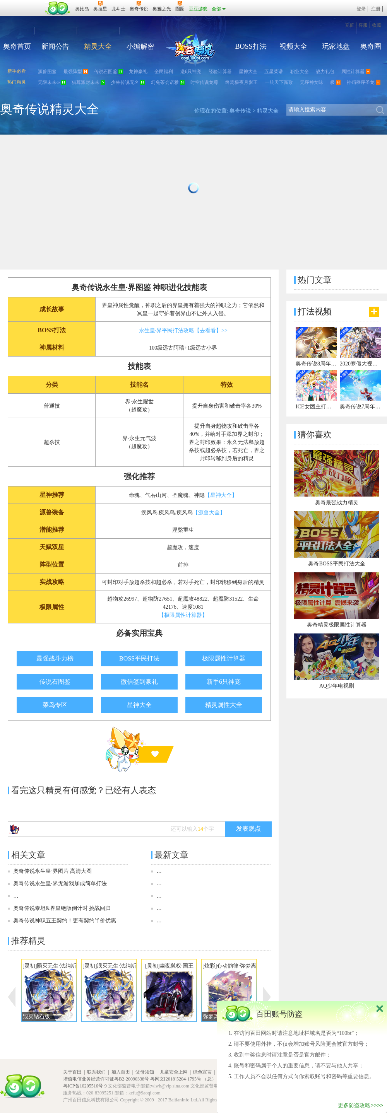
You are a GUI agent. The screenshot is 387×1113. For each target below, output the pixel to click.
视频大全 (293, 46)
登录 (361, 9)
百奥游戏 (23, 3)
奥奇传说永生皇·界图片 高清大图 (52, 871)
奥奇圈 (370, 46)
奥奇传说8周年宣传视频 (324, 364)
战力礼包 (325, 71)
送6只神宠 (191, 71)
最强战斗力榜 (55, 658)
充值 (349, 25)
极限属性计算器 (223, 658)
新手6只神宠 (224, 681)
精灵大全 (98, 46)
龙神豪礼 (138, 71)
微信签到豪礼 (139, 681)
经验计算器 (220, 71)
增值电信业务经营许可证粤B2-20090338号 (106, 1079)
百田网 (58, 8)
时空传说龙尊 (204, 82)
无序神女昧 (311, 82)
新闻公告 (55, 46)
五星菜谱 (273, 71)
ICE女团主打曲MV (318, 407)
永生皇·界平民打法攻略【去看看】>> (183, 330)
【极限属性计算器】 (183, 615)
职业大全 (299, 71)
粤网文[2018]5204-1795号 (175, 1079)
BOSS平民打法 (139, 658)
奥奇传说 (240, 111)
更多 (374, 312)
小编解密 (140, 46)
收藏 (376, 25)
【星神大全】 (221, 495)
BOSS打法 (250, 46)
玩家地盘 (336, 46)
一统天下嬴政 (279, 82)
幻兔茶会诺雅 (165, 82)
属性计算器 (353, 71)
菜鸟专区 (55, 705)
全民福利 (163, 71)
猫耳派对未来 (85, 82)
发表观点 (248, 828)
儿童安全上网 (174, 1072)
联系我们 (96, 1072)
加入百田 (120, 1072)
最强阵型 (72, 71)
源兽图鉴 (47, 71)
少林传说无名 (125, 82)
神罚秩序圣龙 (361, 82)
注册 (375, 9)
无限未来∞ (49, 82)
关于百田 (72, 1072)
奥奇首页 (17, 46)
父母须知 (144, 1072)
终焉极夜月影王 (241, 82)
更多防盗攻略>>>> (360, 1105)
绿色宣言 (202, 1072)
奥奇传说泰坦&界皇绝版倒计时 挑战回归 (62, 908)
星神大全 (248, 71)
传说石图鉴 (105, 71)
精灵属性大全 (223, 705)
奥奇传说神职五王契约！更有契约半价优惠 (64, 921)
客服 (363, 25)
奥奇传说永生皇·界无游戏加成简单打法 (60, 883)
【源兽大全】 (209, 513)
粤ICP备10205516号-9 (85, 1086)
